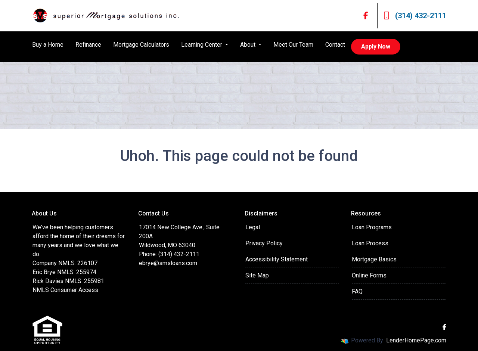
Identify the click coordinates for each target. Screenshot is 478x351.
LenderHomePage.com (416, 340)
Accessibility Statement (276, 259)
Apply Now (375, 46)
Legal (252, 227)
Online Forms (369, 275)
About (248, 44)
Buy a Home (47, 44)
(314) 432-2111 (415, 15)
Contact (335, 44)
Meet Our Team (293, 44)
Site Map (257, 275)
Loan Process (370, 243)
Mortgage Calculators (141, 44)
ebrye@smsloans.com (168, 263)
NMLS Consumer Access (65, 289)
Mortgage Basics (374, 259)
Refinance (88, 44)
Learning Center (202, 44)
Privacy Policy (264, 243)
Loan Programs (372, 227)
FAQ (357, 291)
